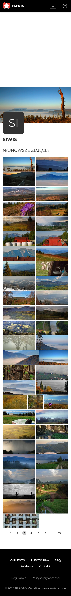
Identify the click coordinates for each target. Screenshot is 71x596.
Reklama (27, 566)
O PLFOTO (17, 560)
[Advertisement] (35, 49)
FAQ (58, 560)
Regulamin (18, 578)
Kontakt (44, 566)
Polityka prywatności (46, 578)
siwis (10, 139)
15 (59, 533)
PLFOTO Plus (40, 560)
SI (14, 122)
